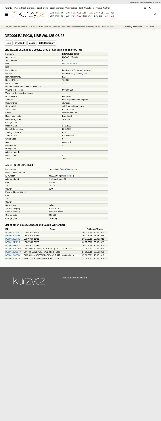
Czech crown (42, 8)
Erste (101, 16)
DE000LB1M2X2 (12, 242)
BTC (68, 13)
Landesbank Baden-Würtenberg (82, 27)
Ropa (84, 16)
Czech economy (57, 8)
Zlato (84, 13)
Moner (132, 2)
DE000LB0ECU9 (12, 258)
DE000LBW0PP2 (13, 249)
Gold (81, 8)
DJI (67, 16)
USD (52, 16)
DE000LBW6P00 (12, 255)
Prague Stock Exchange (24, 8)
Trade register (81, 73)
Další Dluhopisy (46, 43)
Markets (16, 27)
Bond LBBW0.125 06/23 (105, 27)
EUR (52, 13)
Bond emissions (45, 27)
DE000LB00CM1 (12, 232)
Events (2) (20, 43)
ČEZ (101, 13)
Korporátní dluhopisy (61, 27)
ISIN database (141, 2)
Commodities (71, 8)
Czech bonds (32, 27)
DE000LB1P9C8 (69, 63)
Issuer (32, 43)
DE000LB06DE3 (12, 235)
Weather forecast (154, 2)
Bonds (23, 27)
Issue (8, 43)
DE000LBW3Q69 (13, 252)
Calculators (89, 8)
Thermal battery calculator (73, 277)
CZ (145, 8)
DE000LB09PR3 (12, 239)
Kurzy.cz (8, 27)
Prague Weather (103, 8)
